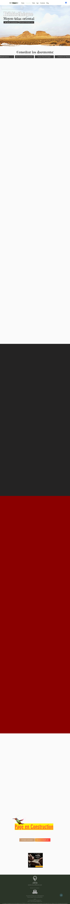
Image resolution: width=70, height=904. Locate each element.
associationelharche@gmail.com (36, 901)
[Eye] (35, 879)
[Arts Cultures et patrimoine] (24, 56)
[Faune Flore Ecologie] (44, 56)
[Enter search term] (9, 7)
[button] (66, 2)
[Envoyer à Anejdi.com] (26, 22)
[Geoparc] (14, 3)
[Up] (61, 895)
